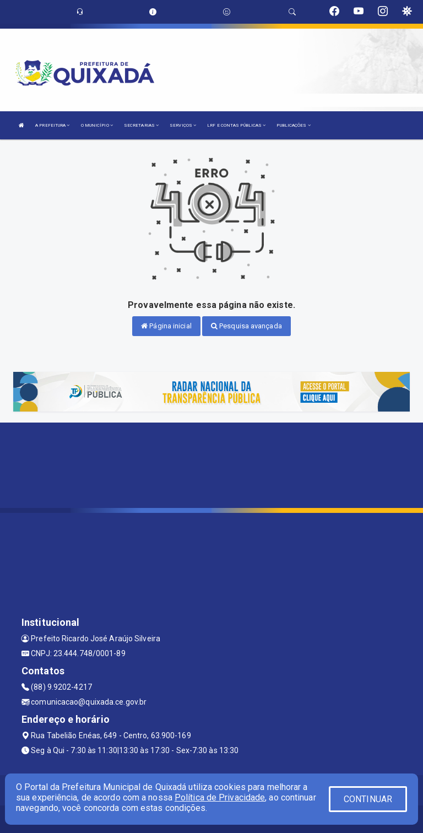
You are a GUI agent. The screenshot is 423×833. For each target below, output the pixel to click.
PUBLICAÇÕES (293, 125)
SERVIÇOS (183, 125)
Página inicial (166, 326)
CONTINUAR (368, 799)
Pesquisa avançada (246, 326)
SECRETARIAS (141, 125)
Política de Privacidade (220, 797)
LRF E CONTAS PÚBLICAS (236, 125)
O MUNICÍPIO (97, 125)
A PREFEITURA (52, 125)
